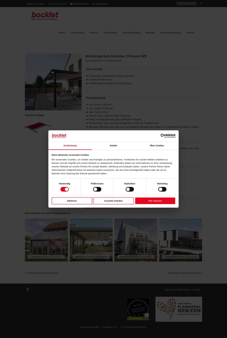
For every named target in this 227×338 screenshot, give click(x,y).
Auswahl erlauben (113, 201)
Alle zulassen (155, 201)
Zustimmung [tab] (70, 145)
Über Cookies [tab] (157, 145)
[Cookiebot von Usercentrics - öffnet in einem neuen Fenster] (162, 136)
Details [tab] (113, 145)
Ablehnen (72, 201)
